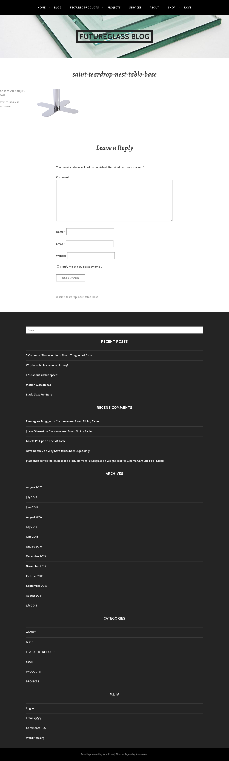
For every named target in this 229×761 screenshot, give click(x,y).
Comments (36, 728)
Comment (62, 177)
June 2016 (32, 536)
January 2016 (34, 546)
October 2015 (34, 576)
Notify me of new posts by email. (81, 266)
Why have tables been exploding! (47, 365)
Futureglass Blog (114, 36)
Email (60, 243)
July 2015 (31, 605)
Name (60, 231)
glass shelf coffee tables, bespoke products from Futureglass (64, 460)
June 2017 (32, 507)
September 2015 (36, 585)
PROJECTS (114, 7)
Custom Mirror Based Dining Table (77, 421)
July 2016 (31, 526)
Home (41, 7)
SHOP (172, 7)
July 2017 (31, 497)
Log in (30, 708)
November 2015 (36, 566)
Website (61, 255)
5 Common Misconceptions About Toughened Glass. (59, 355)
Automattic (142, 754)
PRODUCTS (33, 671)
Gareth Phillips (35, 441)
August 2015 (34, 595)
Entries (33, 718)
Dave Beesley (34, 451)
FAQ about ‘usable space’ (42, 375)
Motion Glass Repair (38, 385)
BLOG (57, 7)
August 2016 (34, 517)
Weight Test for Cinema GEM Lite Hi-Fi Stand (135, 460)
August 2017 (34, 487)
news (29, 661)
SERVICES (135, 7)
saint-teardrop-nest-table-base (78, 297)
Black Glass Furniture (39, 394)
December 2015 (36, 556)
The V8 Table (57, 441)
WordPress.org (35, 737)
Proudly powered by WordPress (97, 754)
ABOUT (154, 7)
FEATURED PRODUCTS (84, 7)
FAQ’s (187, 7)
